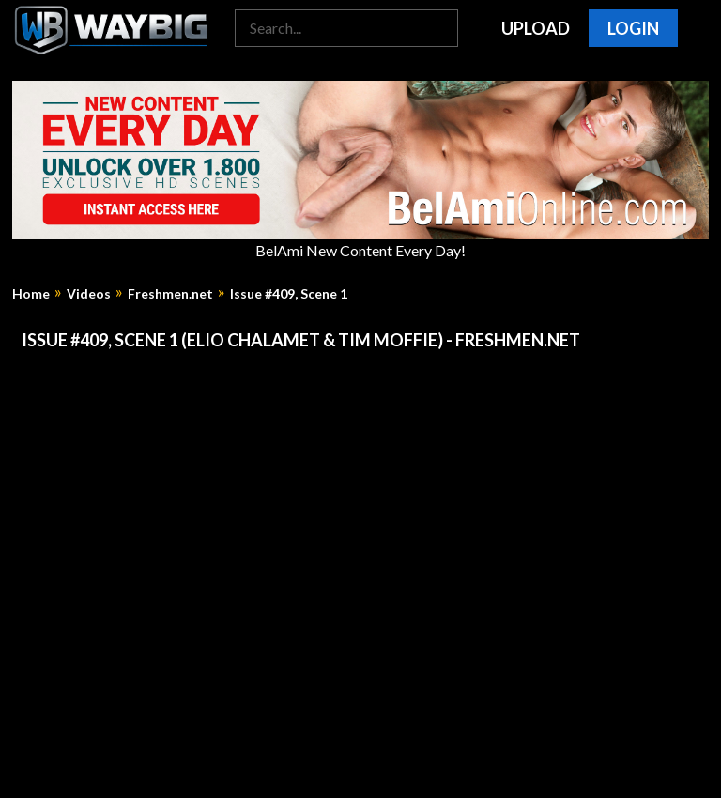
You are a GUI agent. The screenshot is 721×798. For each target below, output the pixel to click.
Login (633, 28)
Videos (89, 293)
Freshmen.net (170, 293)
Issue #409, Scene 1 (288, 293)
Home (31, 293)
